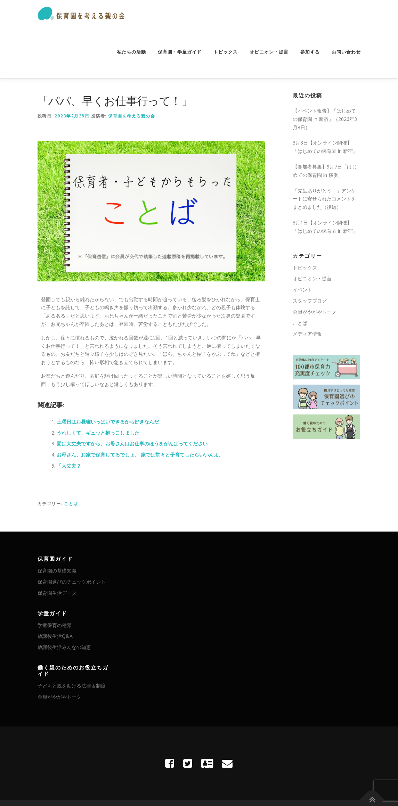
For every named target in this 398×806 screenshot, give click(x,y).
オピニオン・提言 (269, 52)
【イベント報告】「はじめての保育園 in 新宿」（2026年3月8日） (325, 119)
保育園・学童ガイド (180, 52)
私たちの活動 (131, 52)
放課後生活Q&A (55, 636)
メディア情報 (307, 333)
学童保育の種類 (55, 625)
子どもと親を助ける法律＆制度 (72, 685)
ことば (71, 504)
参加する (310, 52)
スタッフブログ (310, 300)
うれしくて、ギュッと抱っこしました (98, 432)
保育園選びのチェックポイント (72, 581)
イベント (302, 289)
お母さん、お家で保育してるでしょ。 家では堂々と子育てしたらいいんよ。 (140, 454)
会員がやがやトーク (314, 312)
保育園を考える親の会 (131, 116)
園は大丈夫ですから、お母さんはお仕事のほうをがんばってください (132, 443)
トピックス (225, 52)
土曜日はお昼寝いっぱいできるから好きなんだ (108, 421)
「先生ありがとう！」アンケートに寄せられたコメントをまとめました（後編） (324, 199)
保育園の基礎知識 (57, 570)
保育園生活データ (57, 593)
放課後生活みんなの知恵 (64, 647)
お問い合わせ (346, 52)
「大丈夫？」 (71, 465)
